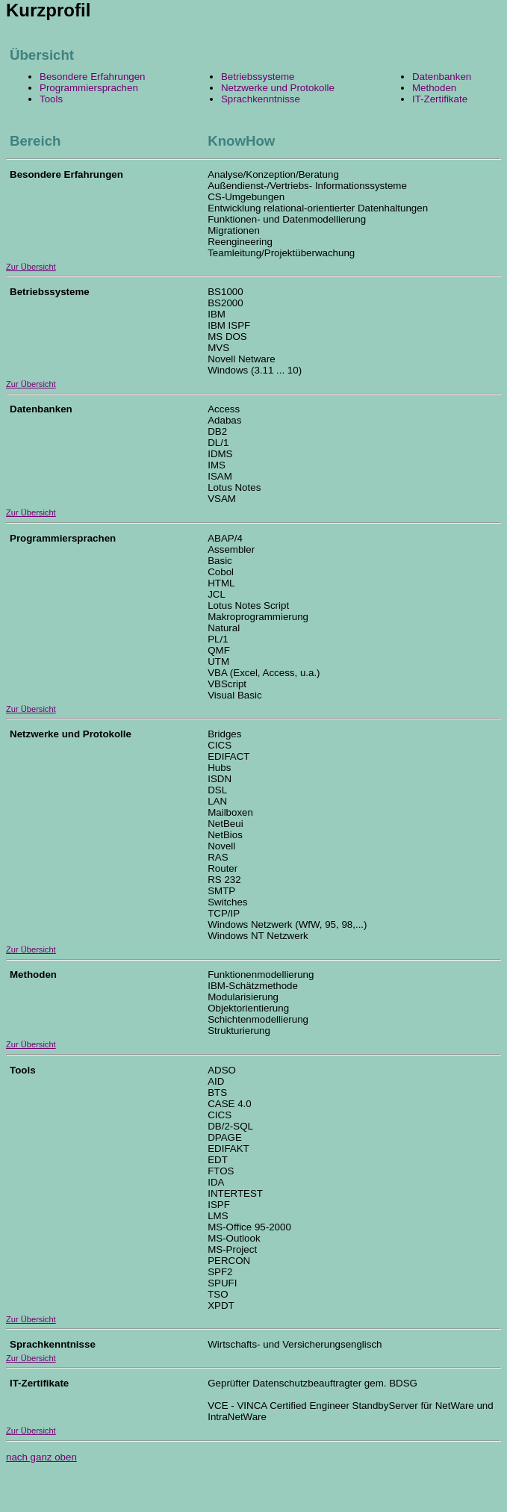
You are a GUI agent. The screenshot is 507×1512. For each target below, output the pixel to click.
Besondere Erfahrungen (93, 76)
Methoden (434, 87)
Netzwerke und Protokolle (278, 87)
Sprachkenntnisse (260, 99)
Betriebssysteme (258, 76)
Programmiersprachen (89, 87)
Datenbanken (441, 76)
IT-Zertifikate (439, 99)
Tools (51, 99)
